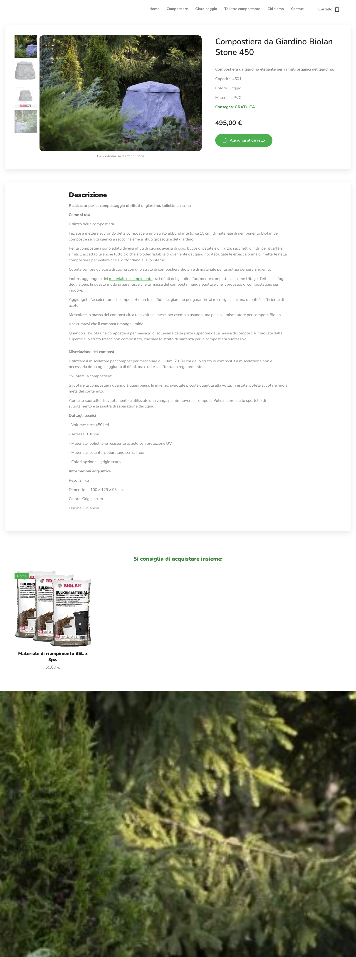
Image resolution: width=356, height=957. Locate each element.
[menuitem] (269, 9)
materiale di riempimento (131, 278)
